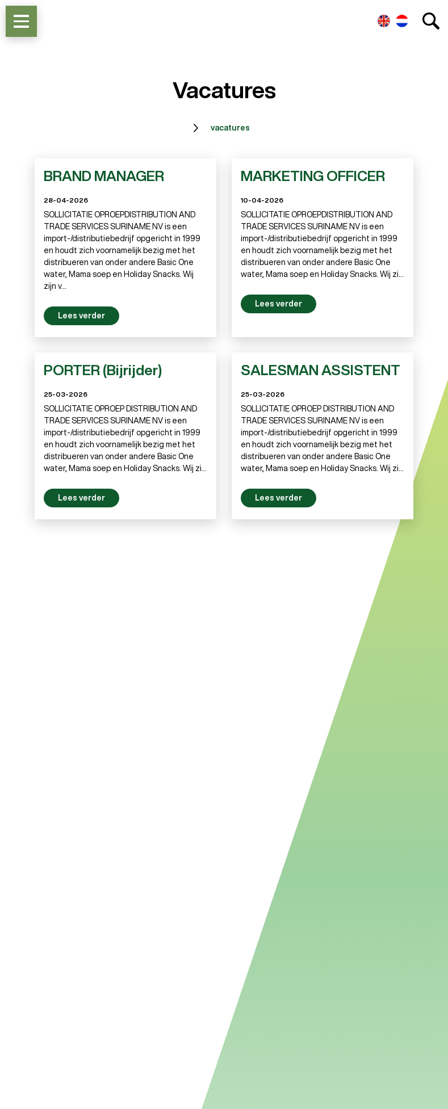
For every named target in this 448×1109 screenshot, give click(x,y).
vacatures (230, 128)
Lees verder (81, 316)
